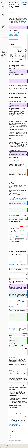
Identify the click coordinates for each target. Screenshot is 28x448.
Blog (8, 446)
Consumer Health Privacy (17, 446)
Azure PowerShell (16, 198)
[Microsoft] (1, 0)
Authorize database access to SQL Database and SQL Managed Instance (18, 413)
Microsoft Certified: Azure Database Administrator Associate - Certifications (16, 439)
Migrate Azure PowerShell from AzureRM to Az (20, 288)
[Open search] (25, 0)
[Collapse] (7, 4)
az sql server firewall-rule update (12, 329)
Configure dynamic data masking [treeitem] (5, 36)
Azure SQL (14, 4)
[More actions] (27, 4)
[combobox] (4, 5)
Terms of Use (22, 446)
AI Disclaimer (1, 446)
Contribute (11, 446)
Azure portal (22, 197)
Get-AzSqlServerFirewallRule (12, 301)
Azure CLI (20, 198)
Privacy (13, 446)
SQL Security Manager (13, 193)
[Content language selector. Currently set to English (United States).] (3, 445)
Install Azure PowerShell (17, 287)
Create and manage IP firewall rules (12, 14)
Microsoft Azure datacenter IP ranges (14, 424)
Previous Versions (5, 446)
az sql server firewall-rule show (12, 328)
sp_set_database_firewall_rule (12, 262)
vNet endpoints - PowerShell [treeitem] (4, 43)
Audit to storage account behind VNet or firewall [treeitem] (5, 33)
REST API (25, 198)
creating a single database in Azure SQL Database (15, 425)
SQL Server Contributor (13, 192)
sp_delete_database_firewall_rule (12, 264)
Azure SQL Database (17, 4)
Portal (21, 2)
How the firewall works (11, 12)
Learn (9, 4)
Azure (11, 4)
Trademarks (1, 447)
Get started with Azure (24, 2)
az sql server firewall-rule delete (12, 330)
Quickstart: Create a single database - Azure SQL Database (20, 219)
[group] (18, 311)
